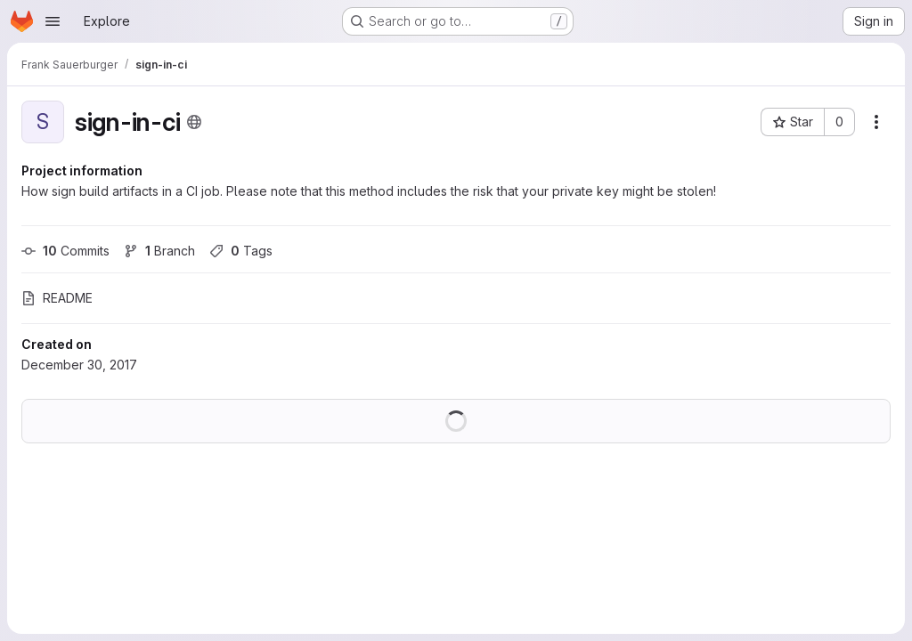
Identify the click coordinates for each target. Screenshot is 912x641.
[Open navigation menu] (52, 21)
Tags (241, 250)
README (57, 297)
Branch (159, 250)
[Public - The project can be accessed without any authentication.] (194, 122)
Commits (65, 250)
